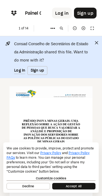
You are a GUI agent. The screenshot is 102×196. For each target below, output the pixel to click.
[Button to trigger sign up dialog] (85, 13)
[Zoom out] (74, 28)
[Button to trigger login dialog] (62, 13)
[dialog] (51, 167)
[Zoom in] (83, 28)
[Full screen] (92, 28)
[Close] (96, 42)
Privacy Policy (50, 153)
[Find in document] (61, 28)
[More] (52, 28)
